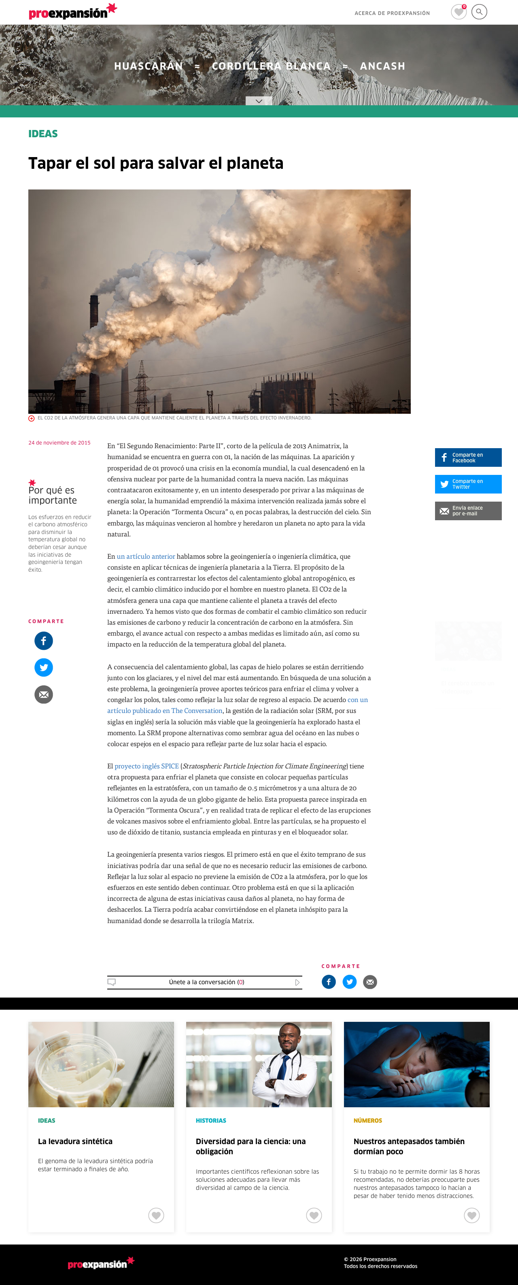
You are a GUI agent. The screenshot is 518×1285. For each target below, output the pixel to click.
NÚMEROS (368, 1121)
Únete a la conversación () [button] (206, 982)
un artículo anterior (146, 556)
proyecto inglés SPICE (147, 765)
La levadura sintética (75, 1142)
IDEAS (43, 135)
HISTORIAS (211, 1121)
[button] (468, 511)
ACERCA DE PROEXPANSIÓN (392, 13)
